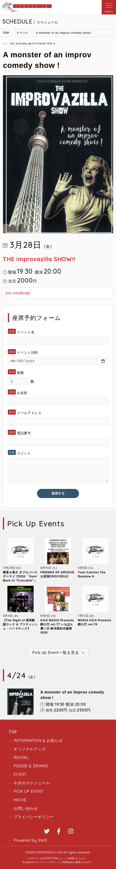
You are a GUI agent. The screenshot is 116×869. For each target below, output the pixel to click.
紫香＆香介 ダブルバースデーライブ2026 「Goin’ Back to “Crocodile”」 (20, 576)
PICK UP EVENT (28, 791)
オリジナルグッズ (30, 748)
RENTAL (21, 757)
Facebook (58, 831)
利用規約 (68, 862)
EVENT (20, 774)
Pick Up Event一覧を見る (55, 652)
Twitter (46, 831)
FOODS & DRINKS (31, 765)
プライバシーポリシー (34, 816)
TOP (13, 731)
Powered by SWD (30, 840)
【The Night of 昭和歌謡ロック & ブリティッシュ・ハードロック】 (20, 624)
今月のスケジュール (32, 783)
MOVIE (20, 800)
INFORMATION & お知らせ (38, 740)
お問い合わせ (26, 808)
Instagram (70, 831)
